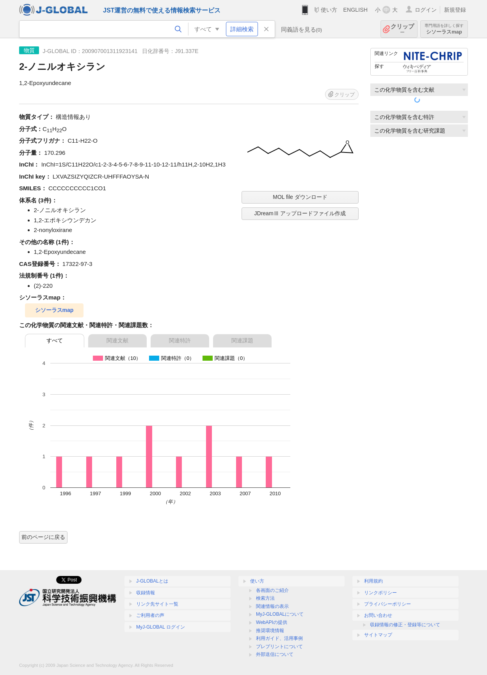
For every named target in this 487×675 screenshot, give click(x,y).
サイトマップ (378, 635)
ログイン (426, 10)
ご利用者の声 (150, 615)
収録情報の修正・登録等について (405, 624)
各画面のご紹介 (272, 590)
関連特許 (180, 340)
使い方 (329, 10)
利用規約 (373, 581)
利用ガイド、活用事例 (279, 638)
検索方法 (265, 598)
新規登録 (455, 10)
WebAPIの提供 (271, 622)
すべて (54, 340)
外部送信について (274, 654)
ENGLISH (355, 10)
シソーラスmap (444, 29)
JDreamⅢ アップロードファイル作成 (300, 213)
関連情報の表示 (272, 606)
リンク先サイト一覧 (157, 604)
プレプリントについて (279, 646)
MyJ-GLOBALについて (280, 614)
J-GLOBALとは (152, 581)
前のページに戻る (43, 537)
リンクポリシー (380, 592)
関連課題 (242, 340)
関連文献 (117, 340)
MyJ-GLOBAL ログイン (160, 627)
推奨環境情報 (270, 630)
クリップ (402, 29)
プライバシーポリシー (387, 604)
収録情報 (145, 592)
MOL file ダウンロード (300, 197)
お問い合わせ (378, 615)
